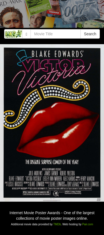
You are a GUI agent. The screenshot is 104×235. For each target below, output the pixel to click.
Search (90, 34)
